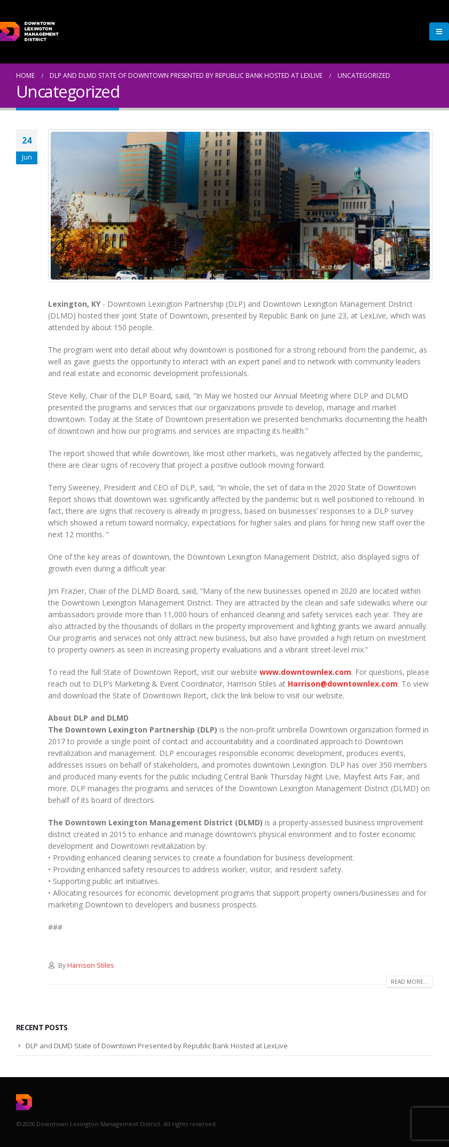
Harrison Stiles (90, 965)
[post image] (240, 205)
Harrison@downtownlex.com (343, 684)
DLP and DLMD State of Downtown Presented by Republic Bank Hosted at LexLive (157, 1045)
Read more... (409, 981)
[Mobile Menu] (439, 31)
